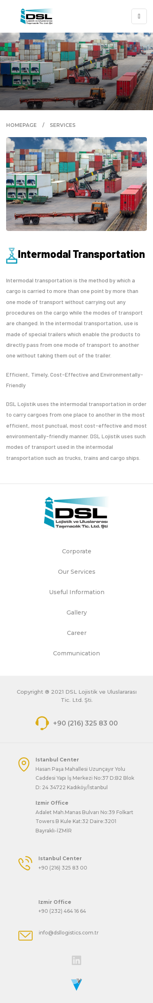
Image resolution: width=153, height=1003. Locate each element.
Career (76, 633)
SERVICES (62, 125)
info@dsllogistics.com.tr (69, 933)
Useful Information (76, 592)
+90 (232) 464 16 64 (62, 911)
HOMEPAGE (21, 125)
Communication (76, 653)
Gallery (77, 612)
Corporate (76, 551)
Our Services (76, 571)
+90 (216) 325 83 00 (76, 723)
